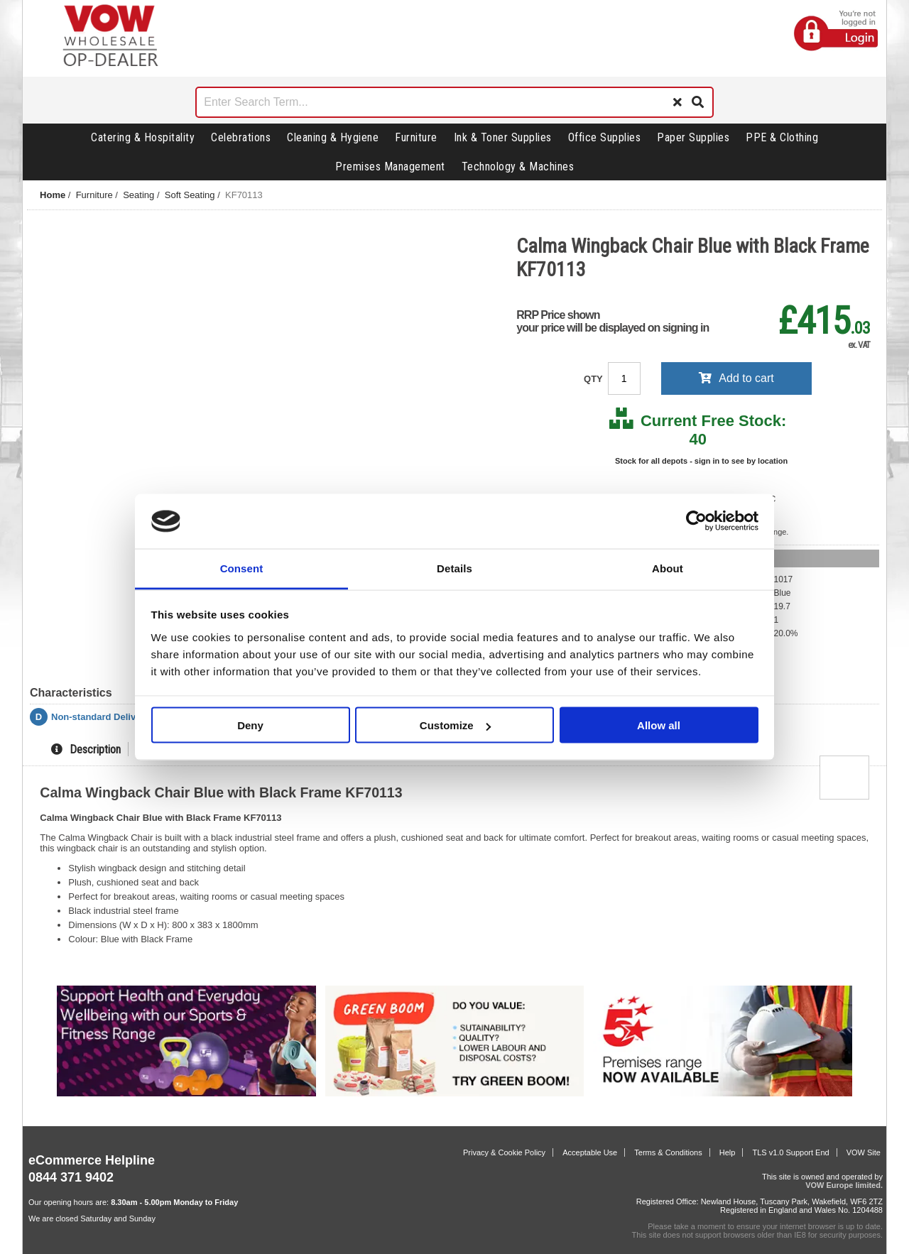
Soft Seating (190, 195)
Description (86, 749)
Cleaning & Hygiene (333, 137)
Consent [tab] (241, 568)
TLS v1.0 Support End (790, 1152)
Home (52, 195)
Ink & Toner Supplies (503, 137)
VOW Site (864, 1152)
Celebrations (241, 137)
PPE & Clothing (782, 137)
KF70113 (244, 195)
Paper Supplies (693, 137)
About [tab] (667, 568)
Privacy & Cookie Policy (504, 1152)
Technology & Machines (518, 166)
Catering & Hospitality (143, 137)
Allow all (658, 725)
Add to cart (736, 378)
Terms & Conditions (668, 1152)
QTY (594, 379)
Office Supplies (604, 137)
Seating (138, 195)
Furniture (416, 137)
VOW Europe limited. (844, 1185)
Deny (250, 725)
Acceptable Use (589, 1152)
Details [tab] (454, 568)
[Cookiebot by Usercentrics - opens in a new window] (696, 521)
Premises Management (390, 166)
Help (727, 1152)
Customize (455, 725)
